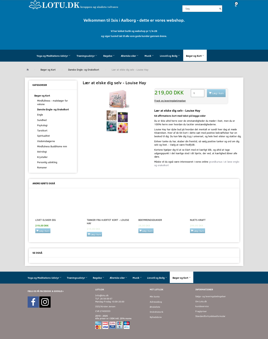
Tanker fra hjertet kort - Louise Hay (108, 221)
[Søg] (220, 8)
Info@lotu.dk (102, 295)
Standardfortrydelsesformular (210, 316)
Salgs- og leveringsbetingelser (210, 296)
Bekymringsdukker (150, 220)
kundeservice (202, 306)
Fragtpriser (201, 311)
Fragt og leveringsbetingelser (170, 100)
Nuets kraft (198, 220)
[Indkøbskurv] (234, 6)
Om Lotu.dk (201, 301)
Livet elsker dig (45, 220)
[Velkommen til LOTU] (74, 4)
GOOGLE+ (59, 291)
